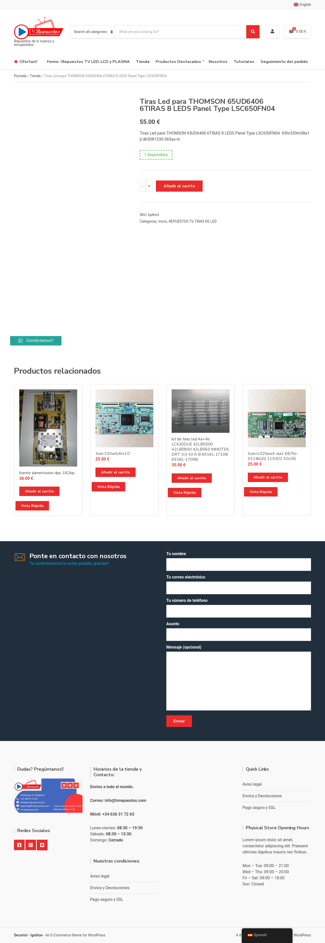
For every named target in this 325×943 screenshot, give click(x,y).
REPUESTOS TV (181, 221)
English (302, 5)
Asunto (238, 631)
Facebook (19, 845)
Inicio (163, 221)
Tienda (143, 61)
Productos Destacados (178, 61)
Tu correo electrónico (238, 584)
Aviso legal (99, 876)
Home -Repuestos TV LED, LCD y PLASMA (88, 61)
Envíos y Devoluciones (109, 887)
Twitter (42, 845)
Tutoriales (244, 61)
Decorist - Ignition (28, 935)
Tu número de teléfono (238, 608)
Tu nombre (238, 561)
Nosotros (218, 61)
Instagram (30, 845)
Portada (20, 76)
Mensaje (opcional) (238, 678)
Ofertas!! (28, 61)
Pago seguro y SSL (106, 899)
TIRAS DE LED (205, 221)
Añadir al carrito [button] (39, 491)
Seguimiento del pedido (284, 61)
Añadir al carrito (179, 186)
